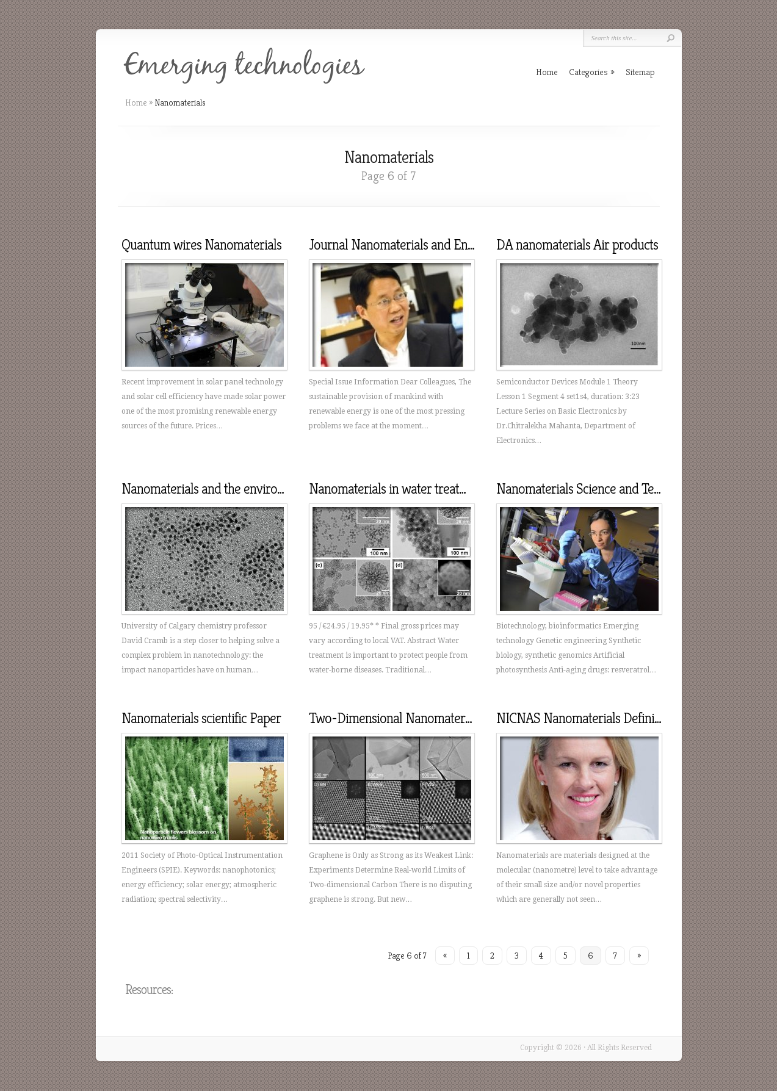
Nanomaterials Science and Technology (599, 489)
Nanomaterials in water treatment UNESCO (423, 489)
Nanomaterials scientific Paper (201, 718)
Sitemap (640, 71)
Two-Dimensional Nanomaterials (395, 718)
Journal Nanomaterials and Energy (400, 245)
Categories (592, 71)
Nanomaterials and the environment (216, 489)
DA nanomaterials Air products (577, 245)
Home (136, 102)
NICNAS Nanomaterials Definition (585, 718)
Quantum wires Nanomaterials (201, 245)
